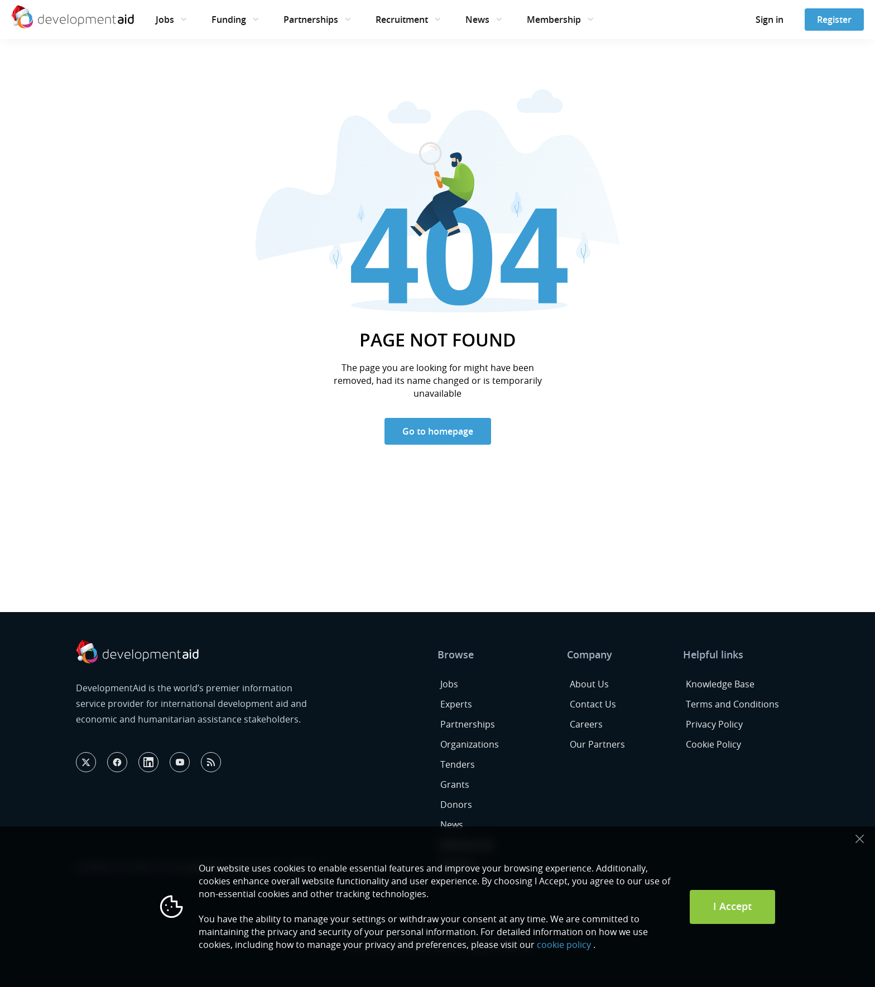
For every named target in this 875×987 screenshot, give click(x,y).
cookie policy (564, 944)
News (477, 19)
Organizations (469, 744)
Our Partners (597, 744)
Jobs (165, 19)
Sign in (769, 19)
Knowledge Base (720, 684)
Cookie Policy (713, 744)
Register (834, 19)
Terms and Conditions (732, 704)
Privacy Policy (714, 724)
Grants (454, 784)
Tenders (457, 764)
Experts (456, 704)
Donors (456, 804)
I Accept (732, 906)
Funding (228, 19)
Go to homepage (437, 431)
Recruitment (402, 19)
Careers (586, 724)
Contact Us (593, 704)
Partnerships (310, 19)
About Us (589, 684)
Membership (554, 19)
